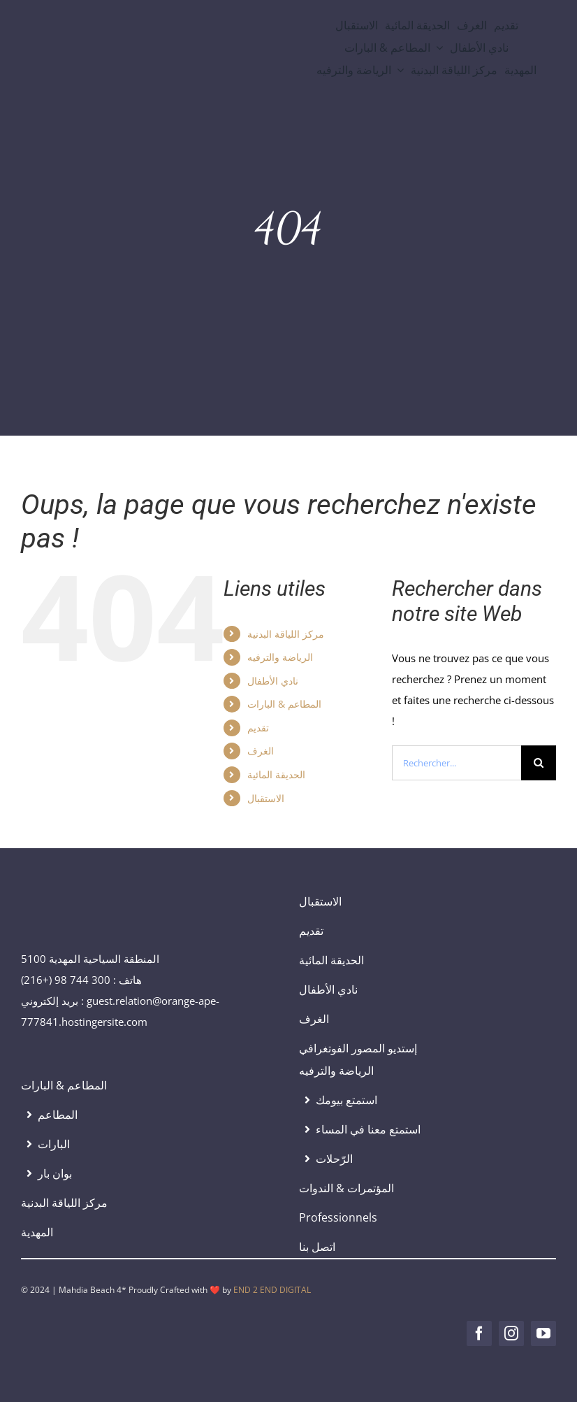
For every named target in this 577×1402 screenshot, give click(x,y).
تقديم (258, 727)
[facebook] (479, 1333)
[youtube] (543, 1333)
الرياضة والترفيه (280, 657)
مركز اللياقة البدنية (285, 634)
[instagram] (511, 1333)
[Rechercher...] (456, 762)
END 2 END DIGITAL (272, 1290)
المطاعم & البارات (284, 703)
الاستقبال (265, 798)
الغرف (260, 750)
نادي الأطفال (272, 680)
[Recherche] (538, 762)
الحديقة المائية (276, 774)
